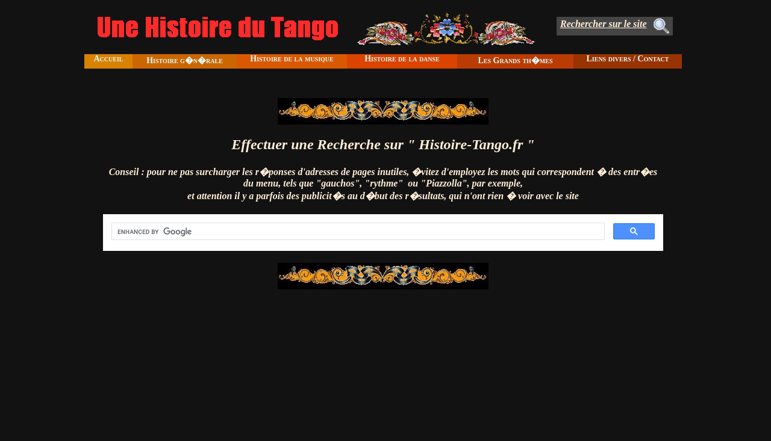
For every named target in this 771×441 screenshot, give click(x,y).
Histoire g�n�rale (184, 60)
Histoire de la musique (291, 58)
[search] (356, 231)
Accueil (108, 58)
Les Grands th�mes (515, 60)
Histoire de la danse (402, 58)
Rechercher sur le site (603, 24)
